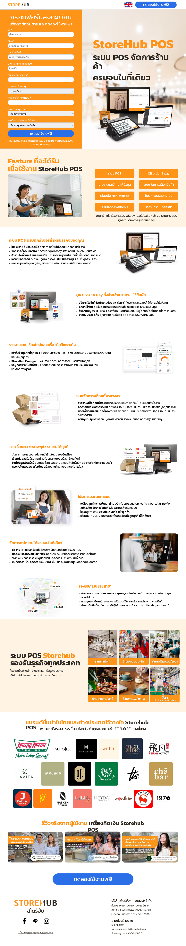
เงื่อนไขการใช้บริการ (27, 932)
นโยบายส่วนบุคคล (45, 932)
